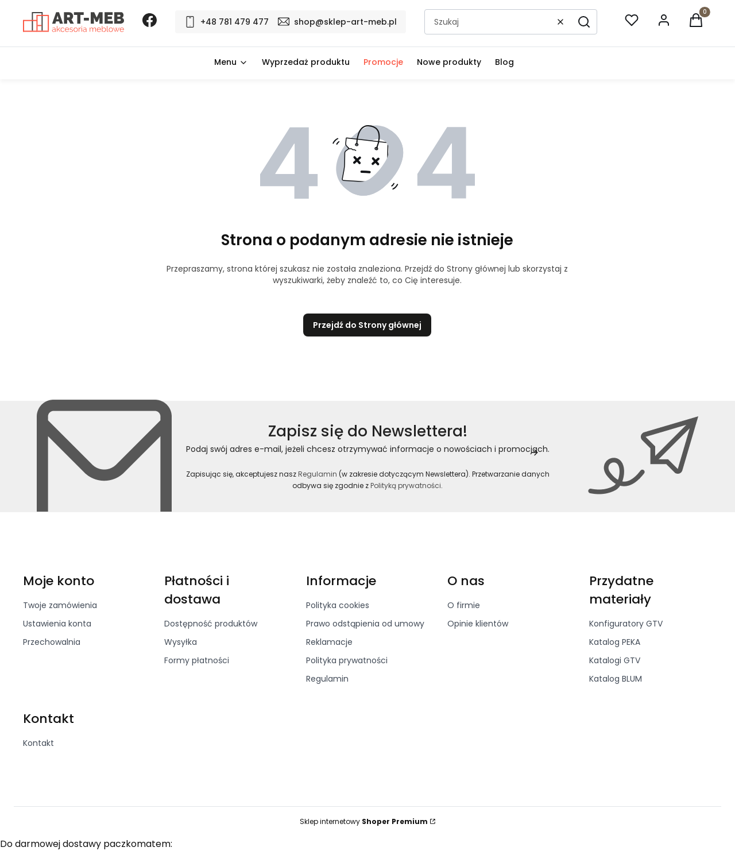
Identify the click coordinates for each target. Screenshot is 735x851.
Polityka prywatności (347, 660)
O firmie (463, 605)
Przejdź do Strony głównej (367, 325)
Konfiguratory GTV (626, 623)
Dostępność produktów (210, 623)
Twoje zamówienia (60, 605)
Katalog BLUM (615, 678)
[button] (584, 22)
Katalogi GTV (614, 660)
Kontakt (38, 743)
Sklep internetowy (364, 821)
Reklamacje (329, 642)
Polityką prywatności (405, 485)
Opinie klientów (477, 623)
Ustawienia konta (57, 623)
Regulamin (317, 474)
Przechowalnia (51, 642)
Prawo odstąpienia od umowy (365, 623)
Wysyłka (180, 642)
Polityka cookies (337, 605)
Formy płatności (196, 660)
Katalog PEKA (614, 642)
